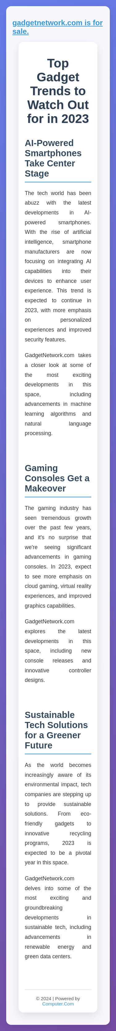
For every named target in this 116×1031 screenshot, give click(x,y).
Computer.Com (58, 1003)
